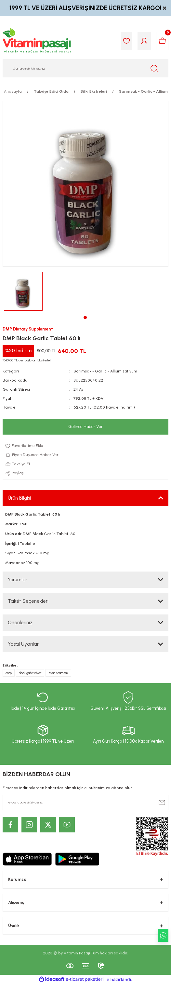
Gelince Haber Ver (85, 426)
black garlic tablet (30, 673)
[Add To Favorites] (85, 446)
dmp (9, 673)
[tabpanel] (23, 291)
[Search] (85, 68)
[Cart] (162, 41)
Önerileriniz (20, 623)
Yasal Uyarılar (23, 644)
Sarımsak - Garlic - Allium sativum (105, 371)
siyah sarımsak (58, 673)
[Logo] (37, 41)
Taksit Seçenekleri (28, 601)
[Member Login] (144, 41)
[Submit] (162, 802)
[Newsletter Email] (85, 802)
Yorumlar (17, 580)
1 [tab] (85, 317)
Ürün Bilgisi (19, 498)
